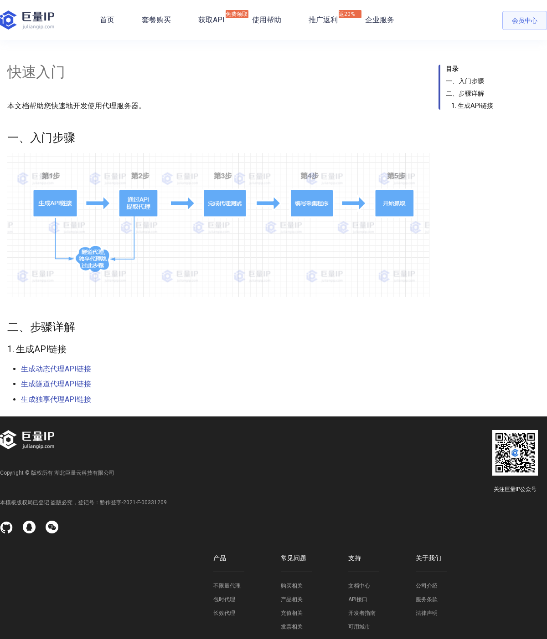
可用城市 (359, 627)
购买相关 (292, 586)
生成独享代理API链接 (56, 399)
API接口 (357, 599)
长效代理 (224, 613)
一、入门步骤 (465, 81)
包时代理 (224, 599)
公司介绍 (427, 586)
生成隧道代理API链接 (56, 384)
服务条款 (427, 599)
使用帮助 (266, 19)
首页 (107, 19)
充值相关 (292, 613)
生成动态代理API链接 (56, 369)
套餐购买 (156, 19)
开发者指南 (362, 613)
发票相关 (292, 627)
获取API (211, 17)
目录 (452, 68)
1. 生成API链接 (472, 105)
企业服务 (379, 19)
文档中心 (359, 586)
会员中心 (524, 20)
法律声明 (427, 613)
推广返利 (323, 17)
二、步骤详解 (465, 93)
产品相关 (292, 599)
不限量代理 (227, 586)
